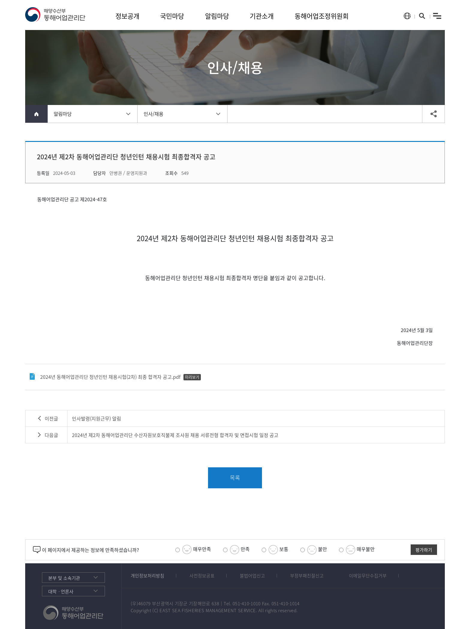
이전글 (51, 418)
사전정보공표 (202, 575)
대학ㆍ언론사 (60, 591)
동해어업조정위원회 (322, 16)
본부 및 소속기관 (64, 577)
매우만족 (193, 550)
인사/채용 (153, 113)
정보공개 (127, 16)
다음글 (51, 435)
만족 (236, 550)
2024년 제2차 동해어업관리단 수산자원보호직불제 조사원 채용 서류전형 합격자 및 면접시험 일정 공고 (175, 435)
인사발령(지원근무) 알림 (96, 418)
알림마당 (217, 16)
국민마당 (172, 16)
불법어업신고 (252, 575)
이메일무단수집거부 (368, 575)
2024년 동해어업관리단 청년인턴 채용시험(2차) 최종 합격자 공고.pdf (110, 376)
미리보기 (192, 377)
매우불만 (357, 550)
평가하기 (423, 550)
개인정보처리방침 (147, 575)
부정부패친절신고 (307, 575)
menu (437, 15)
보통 (275, 550)
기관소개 (262, 16)
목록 (235, 478)
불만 (313, 550)
